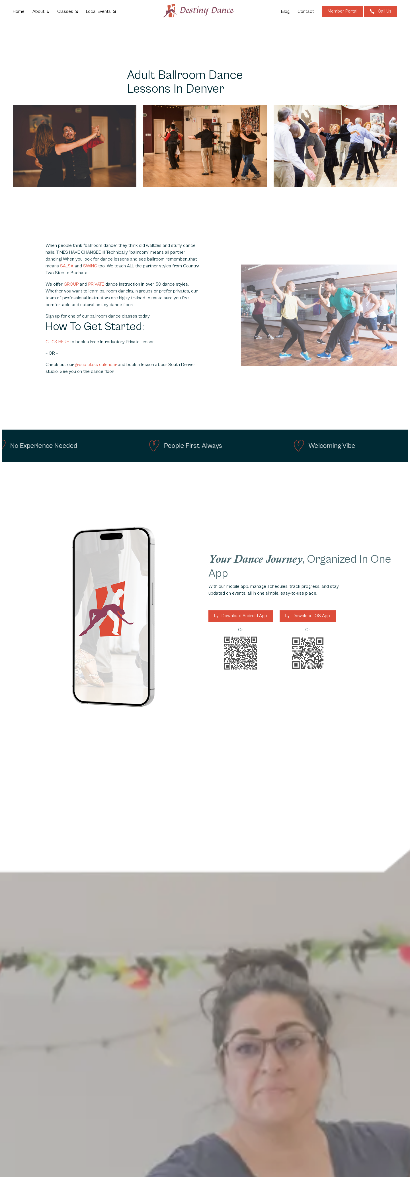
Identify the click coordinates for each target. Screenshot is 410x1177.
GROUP (72, 284)
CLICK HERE (57, 341)
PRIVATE (96, 284)
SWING (90, 266)
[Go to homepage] (198, 10)
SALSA (66, 266)
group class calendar (96, 364)
